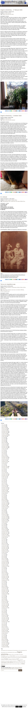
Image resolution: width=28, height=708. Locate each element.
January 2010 (4, 641)
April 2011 (4, 625)
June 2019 (4, 509)
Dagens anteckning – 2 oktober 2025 (11, 115)
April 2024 (4, 453)
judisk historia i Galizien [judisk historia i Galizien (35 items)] (6, 657)
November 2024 (5, 447)
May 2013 (3, 597)
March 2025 (4, 442)
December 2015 (5, 562)
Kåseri (21, 287)
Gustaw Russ (13, 201)
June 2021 (4, 480)
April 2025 (4, 441)
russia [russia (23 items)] (24, 662)
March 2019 (4, 513)
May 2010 (3, 636)
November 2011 (5, 619)
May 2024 (3, 452)
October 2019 (4, 505)
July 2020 (3, 494)
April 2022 (4, 471)
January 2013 (4, 602)
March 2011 (4, 626)
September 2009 (5, 646)
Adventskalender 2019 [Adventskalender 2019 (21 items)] (11, 650)
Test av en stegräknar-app (7, 284)
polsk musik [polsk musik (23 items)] (15, 662)
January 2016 (4, 561)
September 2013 (5, 593)
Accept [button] (17, 706)
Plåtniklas (22, 289)
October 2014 (4, 578)
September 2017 (5, 535)
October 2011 (4, 620)
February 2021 (4, 485)
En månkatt (3, 197)
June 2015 (4, 568)
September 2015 (5, 566)
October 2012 (4, 606)
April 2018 (4, 527)
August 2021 (4, 477)
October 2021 (4, 476)
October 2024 (4, 448)
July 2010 (3, 634)
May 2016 (3, 556)
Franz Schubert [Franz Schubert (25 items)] (20, 654)
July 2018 (3, 523)
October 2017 (4, 534)
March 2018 (4, 528)
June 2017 (4, 539)
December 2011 (5, 617)
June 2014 (4, 582)
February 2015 (4, 573)
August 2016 (4, 552)
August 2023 (4, 462)
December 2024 (5, 446)
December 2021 (5, 474)
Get (12, 289)
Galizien (18, 287)
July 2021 (3, 479)
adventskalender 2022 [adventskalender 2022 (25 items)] (4, 652)
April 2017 (4, 542)
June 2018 (4, 524)
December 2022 (5, 466)
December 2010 (5, 629)
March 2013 (4, 600)
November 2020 (5, 489)
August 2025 (4, 436)
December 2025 (5, 431)
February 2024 (4, 456)
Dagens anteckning (6, 14)
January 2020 (4, 501)
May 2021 (3, 481)
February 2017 (4, 544)
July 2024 (3, 450)
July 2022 (3, 469)
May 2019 (3, 510)
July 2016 (3, 553)
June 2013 (4, 596)
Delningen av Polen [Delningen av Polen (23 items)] (11, 654)
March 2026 (4, 427)
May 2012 (3, 611)
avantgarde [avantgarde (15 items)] (15, 652)
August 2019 (4, 508)
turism (1, 288)
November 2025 (5, 432)
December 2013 (5, 590)
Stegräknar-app (6, 291)
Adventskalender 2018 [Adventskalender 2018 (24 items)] (4, 650)
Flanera (6, 289)
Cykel (4, 289)
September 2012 (5, 607)
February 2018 (4, 529)
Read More (24, 706)
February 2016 (4, 559)
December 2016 (5, 547)
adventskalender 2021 (6, 201)
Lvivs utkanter (17, 289)
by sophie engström (7, 118)
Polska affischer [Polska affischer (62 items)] (10, 662)
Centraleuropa (13, 287)
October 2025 (4, 433)
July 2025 (3, 437)
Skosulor (2, 291)
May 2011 (3, 624)
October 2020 (4, 490)
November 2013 (5, 591)
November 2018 (5, 518)
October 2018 (4, 519)
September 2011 (5, 621)
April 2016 (4, 557)
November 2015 (5, 563)
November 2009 (5, 644)
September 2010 (5, 631)
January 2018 (4, 530)
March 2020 (4, 499)
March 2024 (4, 455)
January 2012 (4, 616)
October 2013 (4, 592)
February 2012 (4, 615)
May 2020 (3, 496)
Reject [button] (21, 706)
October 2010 (4, 630)
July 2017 (3, 538)
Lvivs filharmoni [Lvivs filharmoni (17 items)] (21, 659)
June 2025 (4, 438)
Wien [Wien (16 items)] (4, 665)
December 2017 (5, 532)
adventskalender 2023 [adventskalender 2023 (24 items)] (11, 652)
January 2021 (4, 486)
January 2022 (4, 472)
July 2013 (3, 595)
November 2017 (5, 533)
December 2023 (5, 457)
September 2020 (5, 491)
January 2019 (4, 515)
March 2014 (4, 586)
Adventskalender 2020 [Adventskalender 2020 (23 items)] (17, 650)
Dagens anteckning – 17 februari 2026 (11, 10)
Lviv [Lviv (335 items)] (17, 659)
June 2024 (4, 451)
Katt (10, 14)
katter (13, 14)
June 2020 (4, 495)
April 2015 (4, 571)
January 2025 (4, 445)
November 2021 (5, 475)
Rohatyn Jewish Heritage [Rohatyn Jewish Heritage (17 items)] (20, 662)
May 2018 (3, 525)
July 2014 (3, 581)
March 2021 (4, 484)
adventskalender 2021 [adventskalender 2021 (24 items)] (23, 650)
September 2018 (5, 520)
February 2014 (4, 587)
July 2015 (3, 567)
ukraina (4, 288)
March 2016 (4, 558)
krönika (24, 287)
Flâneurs (9, 289)
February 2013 (4, 601)
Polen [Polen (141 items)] (19, 660)
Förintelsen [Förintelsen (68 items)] (3, 656)
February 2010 (4, 640)
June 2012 (4, 610)
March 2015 (4, 572)
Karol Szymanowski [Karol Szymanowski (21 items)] (13, 657)
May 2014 (3, 583)
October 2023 (4, 460)
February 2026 (4, 428)
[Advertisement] (5, 687)
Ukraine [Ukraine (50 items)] (2, 665)
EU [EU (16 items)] (14, 654)
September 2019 (5, 506)
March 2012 (4, 614)
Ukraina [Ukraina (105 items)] (23, 663)
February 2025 (4, 443)
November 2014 (5, 577)
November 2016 (5, 548)
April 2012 (4, 612)
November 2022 (5, 467)
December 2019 (5, 503)
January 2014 (4, 588)
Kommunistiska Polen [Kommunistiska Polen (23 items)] (19, 657)
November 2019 (5, 504)
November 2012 (5, 605)
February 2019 (4, 514)
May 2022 (3, 470)
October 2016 (4, 549)
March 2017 (4, 543)
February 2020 (4, 500)
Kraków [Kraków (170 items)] (6, 659)
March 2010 (4, 639)
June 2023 (4, 465)
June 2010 (4, 635)
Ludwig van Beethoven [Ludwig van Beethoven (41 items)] (12, 659)
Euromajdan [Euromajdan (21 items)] (16, 654)
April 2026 (4, 426)
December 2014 (5, 576)
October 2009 (4, 645)
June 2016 (4, 554)
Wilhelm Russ (22, 201)
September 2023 (5, 461)
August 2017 (4, 537)
